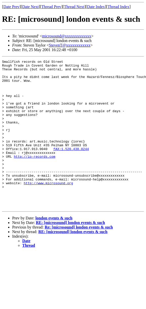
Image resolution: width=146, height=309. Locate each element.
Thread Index (118, 7)
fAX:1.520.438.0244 (71, 167)
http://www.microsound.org (48, 208)
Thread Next (74, 7)
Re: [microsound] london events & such (79, 257)
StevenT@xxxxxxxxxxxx (69, 45)
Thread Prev (51, 7)
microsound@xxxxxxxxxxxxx (66, 36)
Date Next (30, 7)
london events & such (53, 247)
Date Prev (11, 7)
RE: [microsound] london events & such (70, 252)
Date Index (96, 7)
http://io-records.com (34, 176)
